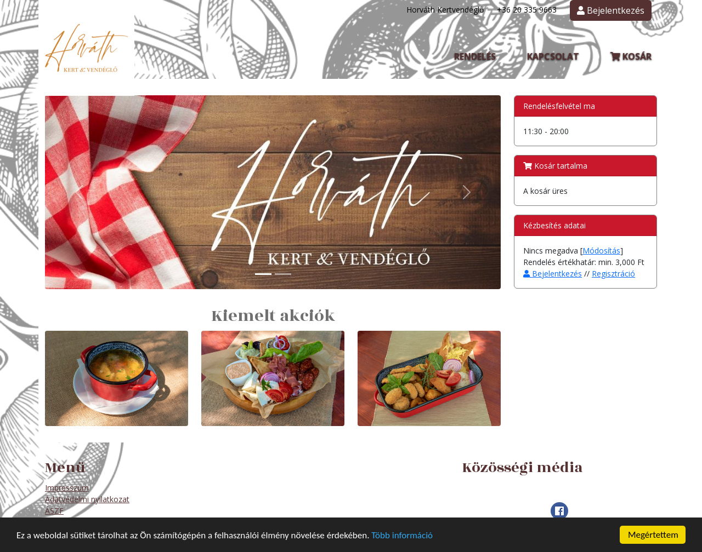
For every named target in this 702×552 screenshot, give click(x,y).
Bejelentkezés (552, 273)
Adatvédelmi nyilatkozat (87, 499)
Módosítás (601, 250)
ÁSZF (54, 510)
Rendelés (475, 56)
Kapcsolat (553, 56)
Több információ (402, 535)
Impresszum (67, 487)
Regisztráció (613, 273)
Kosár (631, 56)
